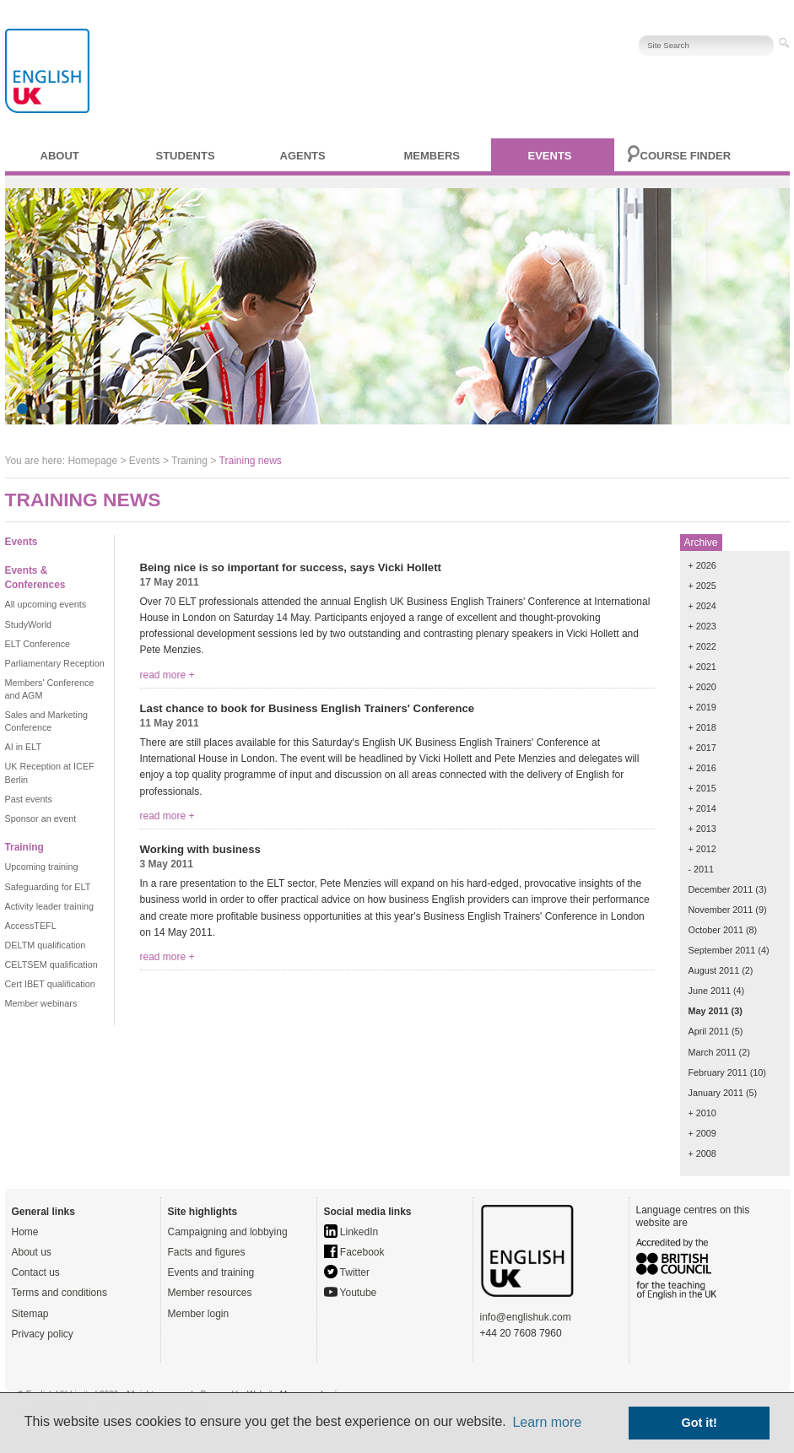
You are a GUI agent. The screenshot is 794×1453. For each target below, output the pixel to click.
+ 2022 (702, 646)
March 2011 (713, 1052)
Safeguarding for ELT (48, 887)
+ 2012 (702, 849)
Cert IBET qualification (50, 984)
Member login (199, 1314)
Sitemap (30, 1314)
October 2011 (716, 930)
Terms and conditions (59, 1293)
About (60, 155)
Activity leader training (50, 906)
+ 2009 (702, 1133)
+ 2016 (702, 768)
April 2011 (709, 1031)
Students (185, 155)
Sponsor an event (41, 818)
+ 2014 (702, 808)
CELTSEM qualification (51, 964)
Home (25, 1232)
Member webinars (41, 1003)
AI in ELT (23, 747)
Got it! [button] (699, 1422)
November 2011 (721, 910)
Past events (28, 799)
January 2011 (716, 1093)
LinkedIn (351, 1232)
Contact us (36, 1272)
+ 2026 (702, 565)
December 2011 (721, 889)
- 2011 (702, 869)
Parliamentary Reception (55, 663)
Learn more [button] (546, 1422)
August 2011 (714, 970)
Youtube (350, 1293)
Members (432, 155)
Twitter (347, 1272)
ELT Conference (38, 644)
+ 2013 (702, 829)
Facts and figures (207, 1252)
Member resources (210, 1293)
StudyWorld (28, 624)
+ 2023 (702, 626)
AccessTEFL (31, 926)
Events (550, 155)
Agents (303, 155)
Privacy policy (42, 1334)
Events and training (211, 1272)
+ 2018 (702, 727)
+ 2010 (702, 1113)
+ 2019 (702, 707)
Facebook (354, 1252)
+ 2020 (702, 687)
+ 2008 (702, 1153)
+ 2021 (702, 667)
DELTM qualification (45, 945)
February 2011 (718, 1072)
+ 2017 (702, 748)
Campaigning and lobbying (228, 1232)
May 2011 (709, 1011)
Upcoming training (41, 867)
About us (31, 1252)
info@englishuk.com (525, 1317)
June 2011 (710, 991)
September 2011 (722, 950)
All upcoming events (46, 604)
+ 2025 (702, 586)
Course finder (686, 155)
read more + (167, 675)
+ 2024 (702, 606)
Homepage (92, 461)
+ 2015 (702, 788)
